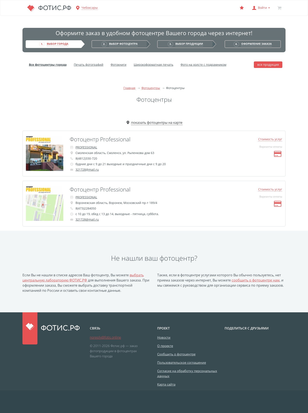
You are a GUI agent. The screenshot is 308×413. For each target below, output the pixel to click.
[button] (260, 7)
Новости (163, 337)
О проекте (165, 346)
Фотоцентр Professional (100, 139)
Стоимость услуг (270, 139)
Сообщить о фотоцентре (176, 354)
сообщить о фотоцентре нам (256, 280)
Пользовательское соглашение (181, 362)
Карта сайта (166, 384)
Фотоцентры (150, 88)
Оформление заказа (256, 44)
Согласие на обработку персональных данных (187, 373)
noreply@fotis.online (105, 337)
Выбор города (57, 44)
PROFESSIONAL (86, 147)
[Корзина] (279, 7)
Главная (129, 88)
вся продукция (268, 65)
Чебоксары (89, 8)
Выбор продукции (189, 44)
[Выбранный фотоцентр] (241, 7)
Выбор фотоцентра (123, 44)
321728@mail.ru (87, 170)
